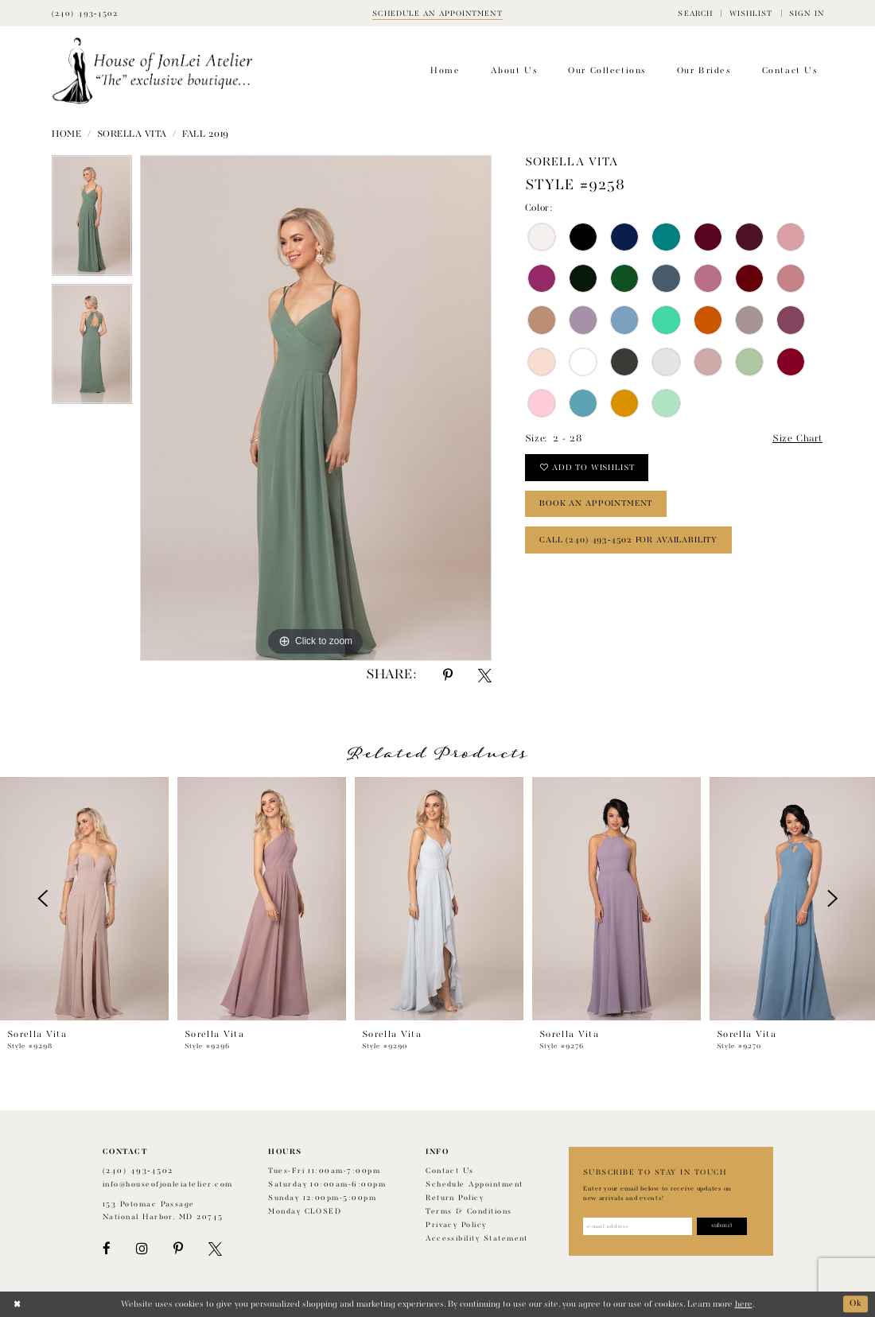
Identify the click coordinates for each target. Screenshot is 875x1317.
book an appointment (595, 503)
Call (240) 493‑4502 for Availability (628, 540)
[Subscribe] (722, 1226)
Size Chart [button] (797, 439)
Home (66, 134)
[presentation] (84, 898)
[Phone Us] (85, 13)
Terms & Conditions (468, 1211)
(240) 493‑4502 (138, 1171)
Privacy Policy (456, 1225)
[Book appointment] (437, 13)
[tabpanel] (92, 219)
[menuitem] (695, 13)
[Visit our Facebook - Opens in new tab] (107, 1249)
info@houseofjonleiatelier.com (168, 1184)
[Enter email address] (637, 1226)
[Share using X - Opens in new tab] (485, 675)
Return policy (455, 1198)
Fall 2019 (205, 134)
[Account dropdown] (806, 13)
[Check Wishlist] (750, 13)
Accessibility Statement (477, 1238)
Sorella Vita (132, 134)
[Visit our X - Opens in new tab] (215, 1249)
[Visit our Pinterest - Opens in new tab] (178, 1249)
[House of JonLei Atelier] (152, 71)
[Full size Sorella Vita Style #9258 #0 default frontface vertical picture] (316, 408)
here (743, 1304)
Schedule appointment (474, 1184)
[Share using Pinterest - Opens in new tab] (448, 675)
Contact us (450, 1171)
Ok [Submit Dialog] (856, 1304)
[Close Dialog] (17, 1304)
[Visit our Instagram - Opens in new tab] (141, 1249)
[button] (695, 13)
